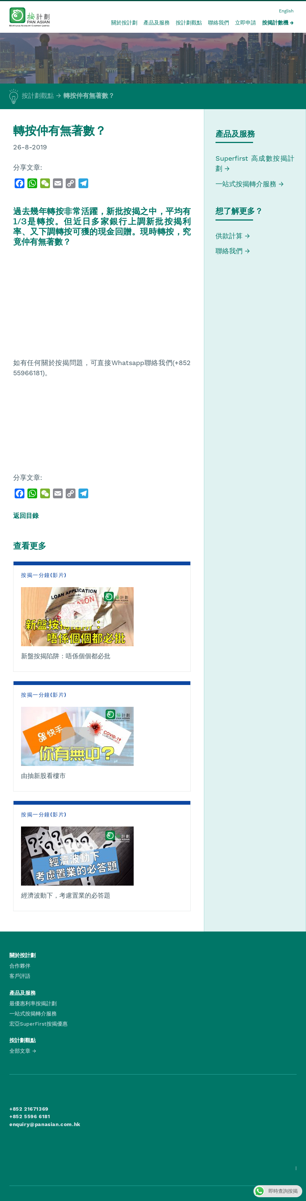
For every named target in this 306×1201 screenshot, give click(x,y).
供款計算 (229, 236)
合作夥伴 (19, 966)
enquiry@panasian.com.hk (44, 1124)
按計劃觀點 (189, 23)
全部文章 (19, 1051)
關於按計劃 (124, 23)
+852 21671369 (28, 1109)
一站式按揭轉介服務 (247, 184)
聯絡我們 (218, 23)
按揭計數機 (275, 23)
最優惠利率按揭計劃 (33, 1003)
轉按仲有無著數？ (89, 95)
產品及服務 (156, 23)
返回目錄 (26, 515)
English (286, 11)
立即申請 (245, 23)
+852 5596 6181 (29, 1116)
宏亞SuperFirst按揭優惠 (38, 1024)
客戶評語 (19, 976)
